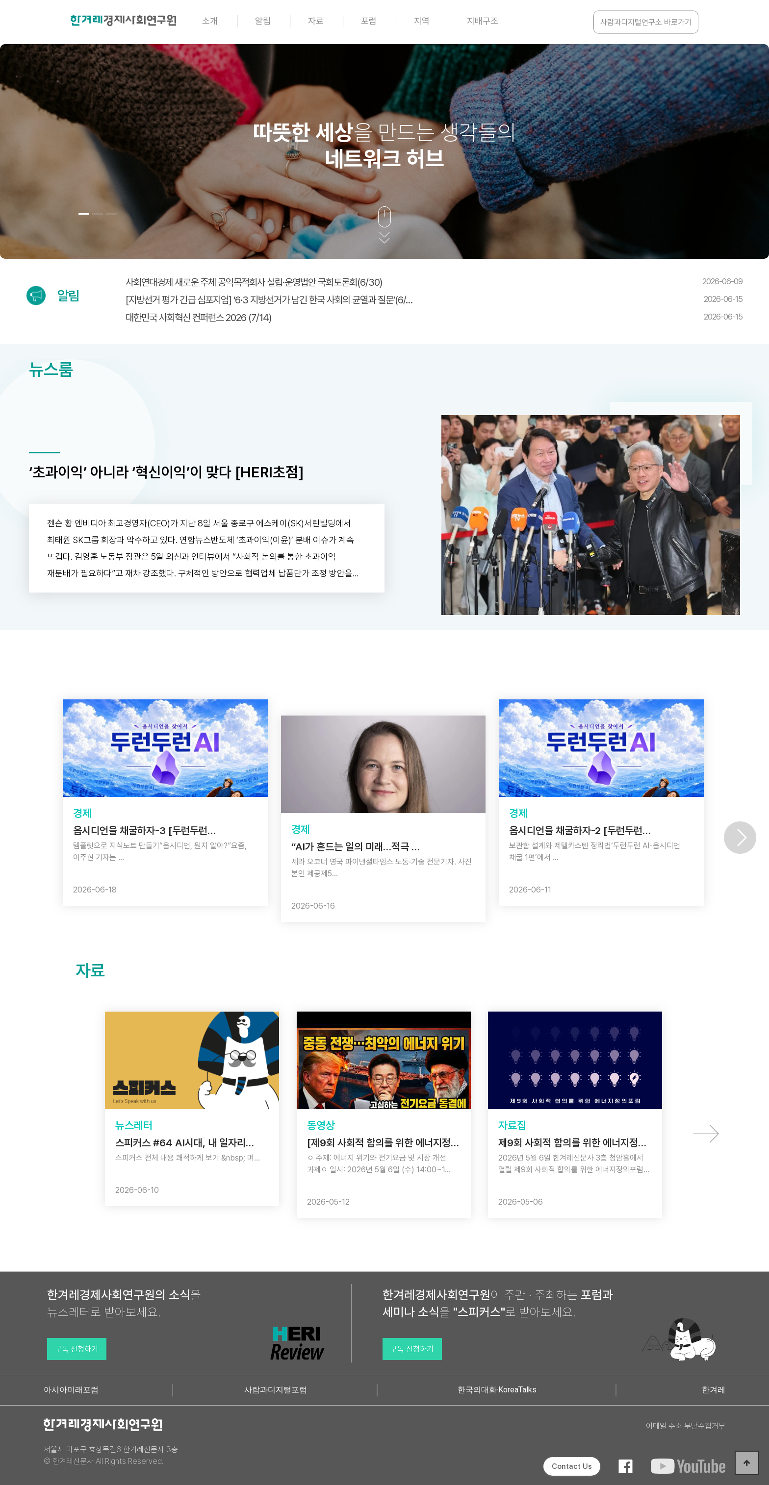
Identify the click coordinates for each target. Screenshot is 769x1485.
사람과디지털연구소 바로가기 (646, 22)
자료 (316, 21)
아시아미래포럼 (71, 1389)
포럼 (369, 21)
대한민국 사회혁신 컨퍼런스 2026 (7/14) (434, 317)
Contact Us (572, 1466)
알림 (263, 21)
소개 (210, 21)
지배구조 (482, 21)
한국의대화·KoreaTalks (497, 1389)
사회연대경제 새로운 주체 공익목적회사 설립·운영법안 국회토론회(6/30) (434, 282)
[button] (83, 214)
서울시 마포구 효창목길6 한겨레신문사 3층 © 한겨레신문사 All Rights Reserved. (111, 1455)
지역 (422, 21)
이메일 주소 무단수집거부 (685, 1426)
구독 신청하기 (76, 1349)
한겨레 (713, 1389)
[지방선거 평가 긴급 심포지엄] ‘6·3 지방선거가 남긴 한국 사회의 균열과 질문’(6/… (434, 300)
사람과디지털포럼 (275, 1389)
